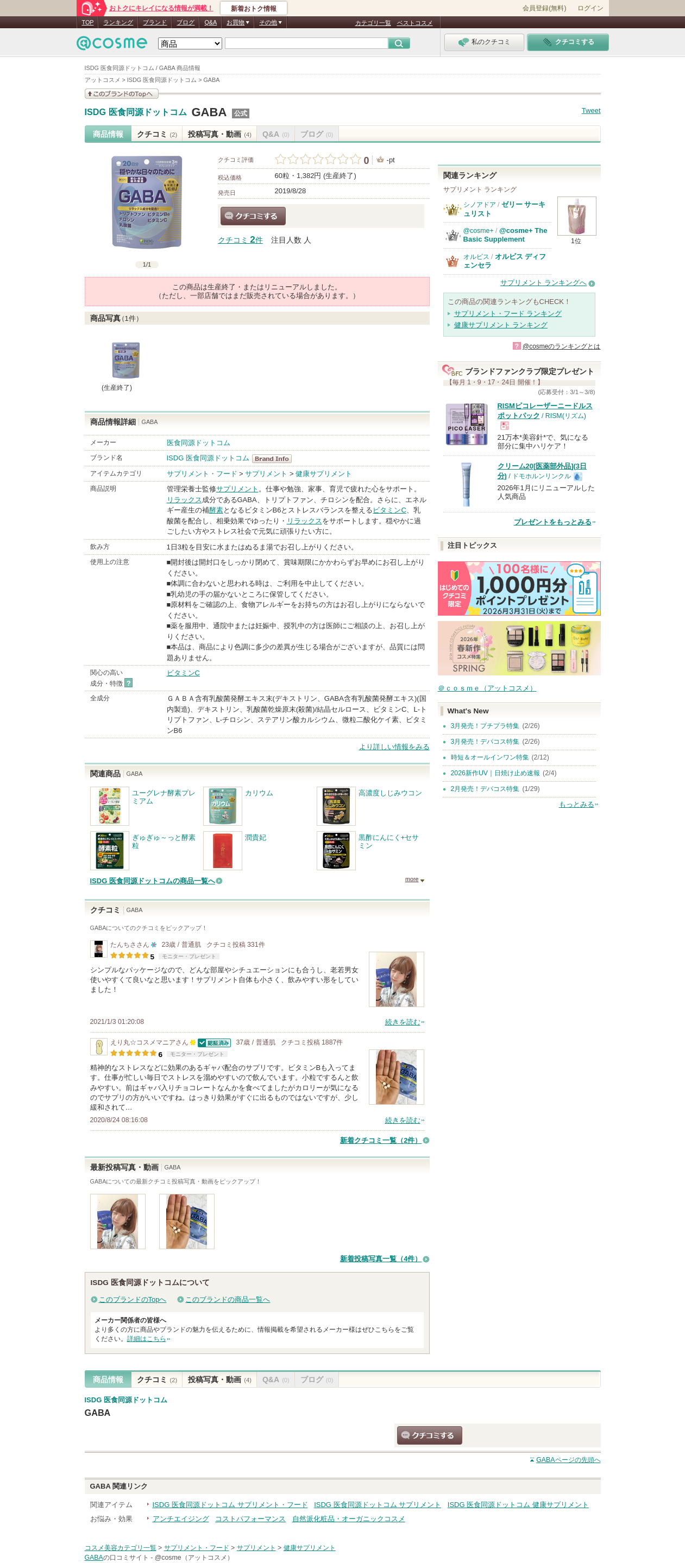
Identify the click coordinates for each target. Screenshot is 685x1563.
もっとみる (576, 804)
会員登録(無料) (544, 8)
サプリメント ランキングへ (543, 283)
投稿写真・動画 (220, 134)
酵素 (216, 510)
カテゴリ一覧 (373, 23)
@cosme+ (478, 231)
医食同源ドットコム (198, 443)
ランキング (118, 22)
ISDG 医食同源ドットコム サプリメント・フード (230, 1505)
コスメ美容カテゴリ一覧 (120, 1548)
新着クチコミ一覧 (381, 1140)
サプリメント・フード (202, 474)
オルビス (476, 257)
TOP (88, 22)
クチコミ (157, 134)
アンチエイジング (181, 1519)
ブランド (155, 22)
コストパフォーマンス (250, 1519)
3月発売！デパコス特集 (485, 741)
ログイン (590, 8)
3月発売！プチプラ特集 (485, 726)
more (412, 879)
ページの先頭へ (568, 1460)
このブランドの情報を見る (122, 93)
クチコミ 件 (240, 240)
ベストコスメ (415, 23)
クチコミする (253, 216)
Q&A (210, 22)
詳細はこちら (146, 1339)
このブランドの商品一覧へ (227, 1299)
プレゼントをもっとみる (553, 522)
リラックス (184, 500)
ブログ (185, 22)
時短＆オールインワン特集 (490, 757)
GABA (209, 112)
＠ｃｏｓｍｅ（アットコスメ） (487, 688)
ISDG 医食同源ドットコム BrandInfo (275, 458)
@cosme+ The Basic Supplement (505, 234)
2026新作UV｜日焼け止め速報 (496, 773)
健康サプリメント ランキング (501, 325)
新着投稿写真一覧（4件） (381, 1259)
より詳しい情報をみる (394, 747)
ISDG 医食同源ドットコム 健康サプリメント (518, 1505)
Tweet (591, 110)
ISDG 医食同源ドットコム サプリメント (377, 1505)
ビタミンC (389, 510)
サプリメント (266, 474)
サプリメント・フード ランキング (508, 313)
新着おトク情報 (253, 8)
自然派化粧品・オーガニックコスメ (348, 1519)
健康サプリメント (324, 474)
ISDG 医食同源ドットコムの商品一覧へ (152, 881)
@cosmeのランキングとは (562, 346)
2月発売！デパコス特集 (485, 789)
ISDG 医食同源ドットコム (136, 112)
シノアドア (479, 204)
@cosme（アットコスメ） (194, 1557)
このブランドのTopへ (133, 1299)
